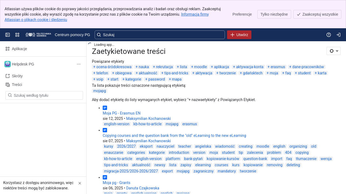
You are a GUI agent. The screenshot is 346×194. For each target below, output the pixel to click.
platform (173, 159)
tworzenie (227, 73)
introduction (179, 152)
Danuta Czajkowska (142, 188)
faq (288, 73)
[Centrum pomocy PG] (38, 34)
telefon (102, 73)
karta (322, 73)
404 (288, 152)
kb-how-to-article (148, 124)
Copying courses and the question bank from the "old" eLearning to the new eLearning (174, 135)
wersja (326, 159)
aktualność (148, 73)
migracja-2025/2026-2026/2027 (131, 171)
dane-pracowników (308, 67)
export (167, 171)
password (156, 79)
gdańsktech (252, 73)
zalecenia (255, 152)
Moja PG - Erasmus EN (122, 113)
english (279, 146)
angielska (203, 146)
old (313, 146)
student (304, 73)
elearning (203, 165)
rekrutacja (164, 67)
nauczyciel (165, 146)
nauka (144, 67)
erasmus (278, 67)
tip (241, 152)
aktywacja (203, 73)
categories (136, 152)
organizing (298, 146)
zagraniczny (204, 171)
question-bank (255, 159)
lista (183, 67)
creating (245, 146)
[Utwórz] (239, 34)
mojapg (99, 91)
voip (99, 79)
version (199, 152)
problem (274, 152)
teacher (184, 146)
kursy (108, 146)
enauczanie (113, 152)
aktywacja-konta (249, 67)
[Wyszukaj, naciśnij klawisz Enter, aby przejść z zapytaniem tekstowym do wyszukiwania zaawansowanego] (160, 34)
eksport (146, 146)
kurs (235, 165)
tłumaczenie (306, 159)
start (114, 79)
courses (221, 165)
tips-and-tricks (176, 73)
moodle (200, 67)
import (276, 159)
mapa (176, 79)
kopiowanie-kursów (223, 159)
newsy (160, 165)
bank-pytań (193, 159)
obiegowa (123, 73)
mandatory (227, 171)
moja (274, 73)
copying (302, 152)
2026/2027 (126, 146)
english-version (116, 124)
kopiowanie (253, 165)
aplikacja (221, 67)
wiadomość (225, 146)
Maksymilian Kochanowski (148, 118)
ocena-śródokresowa (113, 67)
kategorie (133, 79)
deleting (293, 165)
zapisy (186, 165)
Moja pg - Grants (116, 183)
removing (274, 165)
